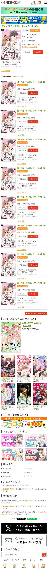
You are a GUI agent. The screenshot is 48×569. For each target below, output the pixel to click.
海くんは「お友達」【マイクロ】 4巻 (31, 168)
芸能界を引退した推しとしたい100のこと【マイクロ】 (8, 407)
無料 (41, 560)
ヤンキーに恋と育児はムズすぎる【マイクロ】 (24, 379)
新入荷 (6, 560)
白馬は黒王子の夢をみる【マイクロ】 (8, 379)
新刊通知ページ (28, 500)
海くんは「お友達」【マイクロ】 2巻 (31, 111)
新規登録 (33, 3)
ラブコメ (29, 476)
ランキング (15, 560)
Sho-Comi (32, 41)
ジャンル (33, 560)
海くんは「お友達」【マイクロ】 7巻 (31, 254)
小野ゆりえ (32, 37)
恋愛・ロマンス (8, 476)
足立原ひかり (33, 34)
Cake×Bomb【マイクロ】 (40, 407)
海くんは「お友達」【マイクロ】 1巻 (31, 82)
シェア (13, 518)
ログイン (39, 3)
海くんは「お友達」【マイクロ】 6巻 (31, 225)
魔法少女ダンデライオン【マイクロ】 (24, 407)
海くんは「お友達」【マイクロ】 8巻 (31, 283)
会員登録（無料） (8, 489)
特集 (24, 560)
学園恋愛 (29, 472)
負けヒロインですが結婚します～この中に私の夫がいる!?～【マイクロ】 (40, 379)
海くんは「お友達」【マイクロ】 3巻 (31, 139)
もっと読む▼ (5, 71)
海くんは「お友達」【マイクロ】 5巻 (31, 197)
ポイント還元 (35, 30)
